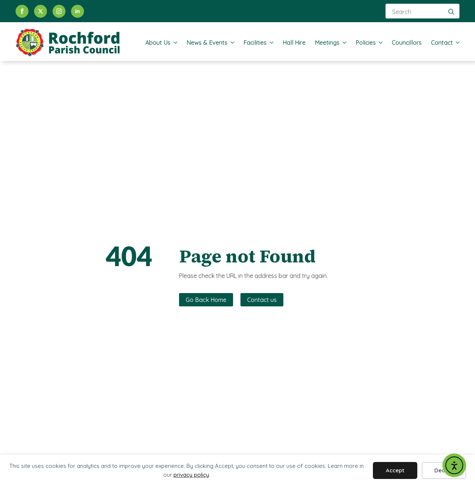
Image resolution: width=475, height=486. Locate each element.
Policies (366, 42)
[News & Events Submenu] (231, 42)
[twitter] (40, 11)
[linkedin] (77, 11)
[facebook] (22, 11)
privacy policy (191, 474)
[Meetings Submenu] (343, 42)
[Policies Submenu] (379, 42)
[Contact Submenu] (456, 42)
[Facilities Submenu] (270, 42)
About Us (158, 42)
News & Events (207, 42)
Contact (442, 42)
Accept (395, 470)
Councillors (407, 42)
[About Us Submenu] (174, 42)
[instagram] (59, 11)
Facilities (255, 42)
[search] (451, 11)
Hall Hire (294, 42)
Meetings (327, 42)
